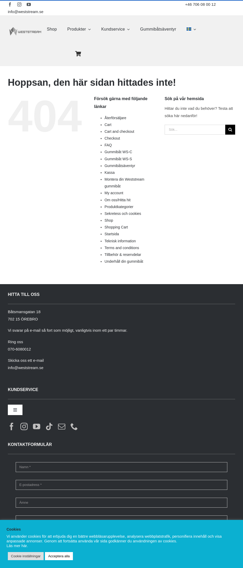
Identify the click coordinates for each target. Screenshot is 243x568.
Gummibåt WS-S (118, 159)
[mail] (61, 426)
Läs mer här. (17, 546)
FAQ (108, 145)
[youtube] (29, 4)
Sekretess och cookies (123, 213)
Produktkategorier (119, 207)
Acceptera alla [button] (59, 556)
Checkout (112, 138)
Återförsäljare (115, 118)
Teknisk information (120, 241)
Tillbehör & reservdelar (123, 255)
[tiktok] (49, 426)
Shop (109, 220)
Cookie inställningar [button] (25, 556)
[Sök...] (195, 130)
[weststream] (25, 28)
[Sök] (230, 130)
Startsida (112, 234)
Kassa (110, 172)
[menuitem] (191, 29)
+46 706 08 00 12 (200, 4)
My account (114, 193)
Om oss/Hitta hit (118, 200)
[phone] (74, 426)
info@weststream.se (25, 11)
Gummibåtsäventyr (120, 166)
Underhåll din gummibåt (124, 261)
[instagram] (19, 4)
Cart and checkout (119, 131)
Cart (108, 125)
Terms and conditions (122, 248)
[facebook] (10, 4)
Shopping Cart (116, 227)
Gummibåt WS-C (118, 152)
